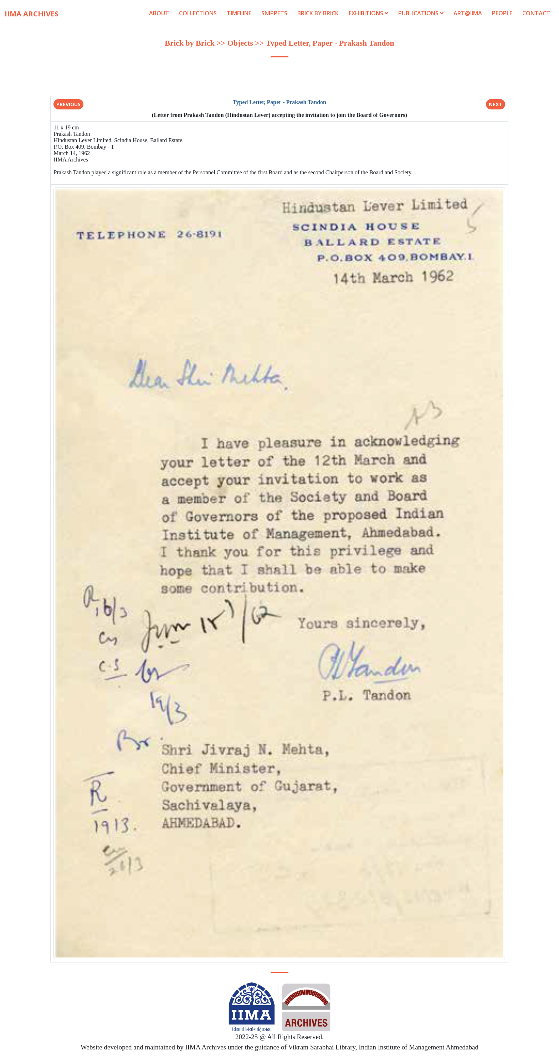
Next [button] (495, 104)
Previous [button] (68, 104)
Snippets (274, 13)
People (502, 13)
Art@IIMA (467, 13)
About (159, 13)
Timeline (239, 13)
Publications (421, 13)
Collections (198, 13)
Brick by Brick (318, 13)
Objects (241, 42)
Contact (536, 13)
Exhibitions (368, 13)
